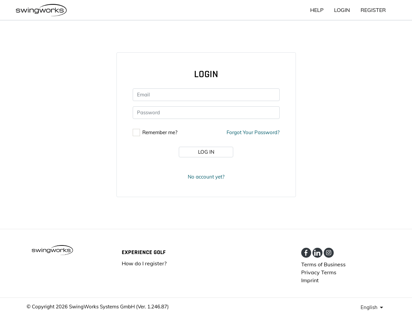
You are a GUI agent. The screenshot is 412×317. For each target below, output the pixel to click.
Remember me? (159, 132)
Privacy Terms (318, 272)
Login (342, 10)
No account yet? (206, 177)
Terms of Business (323, 264)
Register (373, 10)
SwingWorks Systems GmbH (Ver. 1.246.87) (119, 306)
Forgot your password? (253, 132)
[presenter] (373, 307)
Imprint (310, 280)
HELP (316, 10)
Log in (206, 152)
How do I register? (144, 263)
